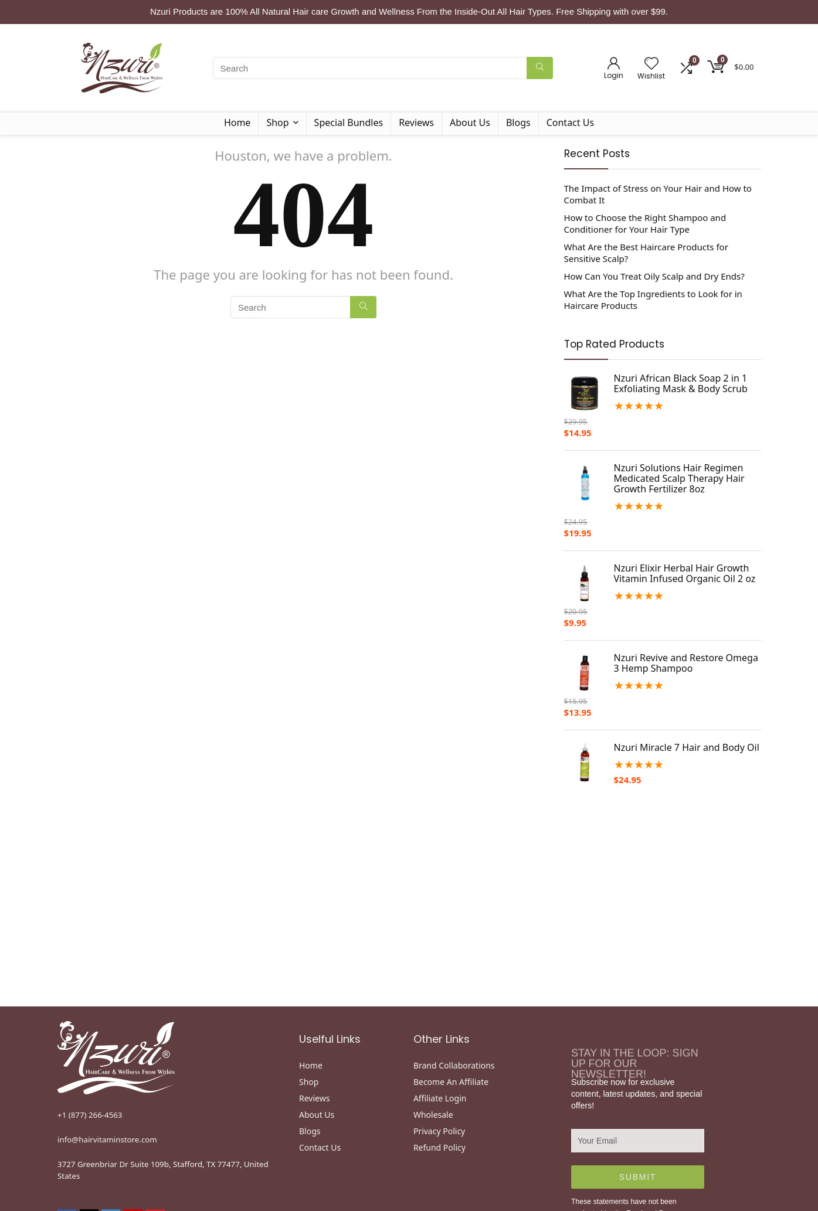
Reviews (416, 122)
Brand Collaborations (454, 1065)
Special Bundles (348, 122)
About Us (470, 122)
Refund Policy (439, 1147)
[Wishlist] (651, 63)
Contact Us (570, 122)
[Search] (540, 68)
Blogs (518, 122)
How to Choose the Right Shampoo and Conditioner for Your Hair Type (645, 223)
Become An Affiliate (450, 1081)
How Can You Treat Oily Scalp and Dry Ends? (654, 276)
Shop (277, 122)
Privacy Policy (439, 1131)
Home (237, 122)
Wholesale (433, 1114)
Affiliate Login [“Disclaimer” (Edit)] (440, 1098)
